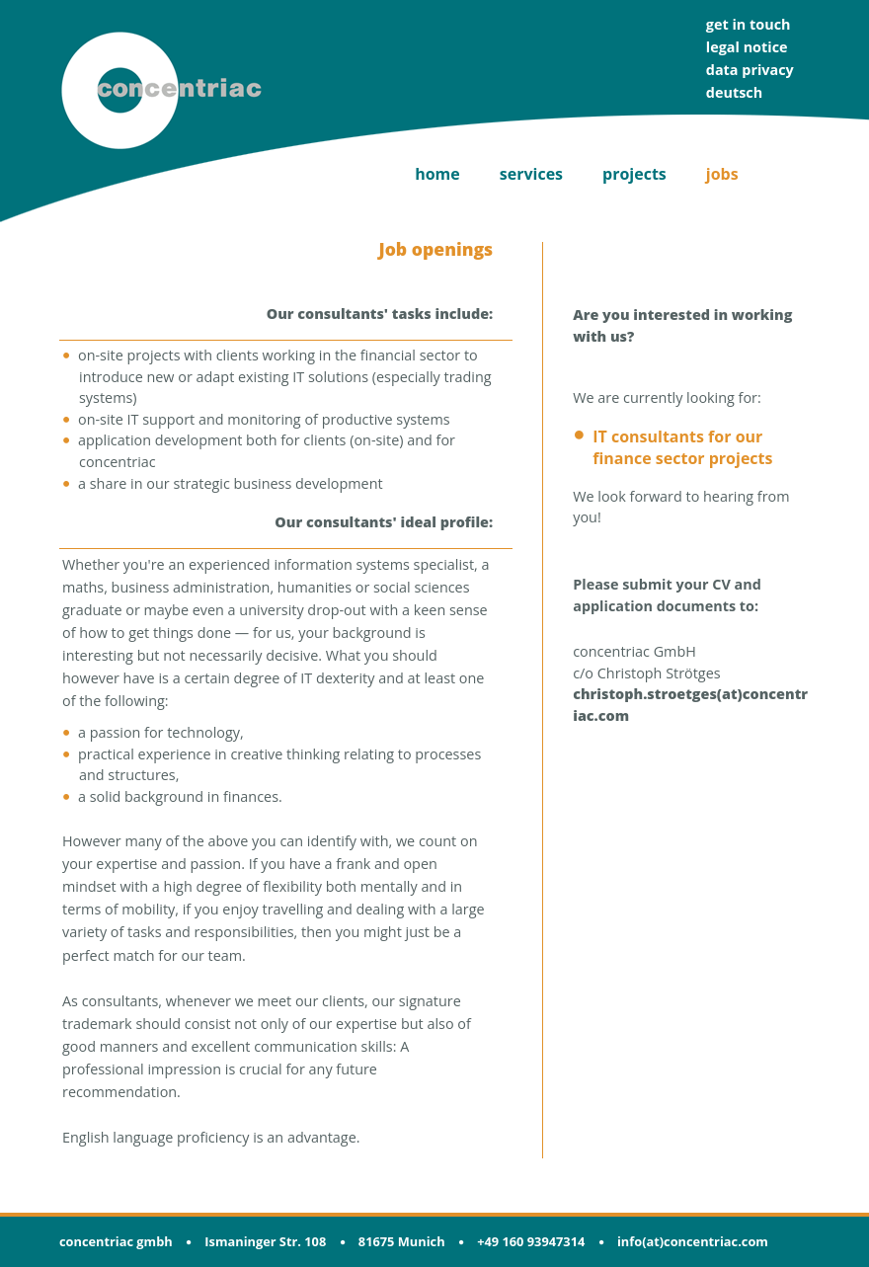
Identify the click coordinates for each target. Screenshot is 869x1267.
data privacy (750, 69)
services (531, 174)
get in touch (748, 24)
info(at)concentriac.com (692, 1241)
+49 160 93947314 (531, 1241)
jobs (722, 174)
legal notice (747, 47)
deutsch (734, 92)
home (437, 174)
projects (634, 174)
